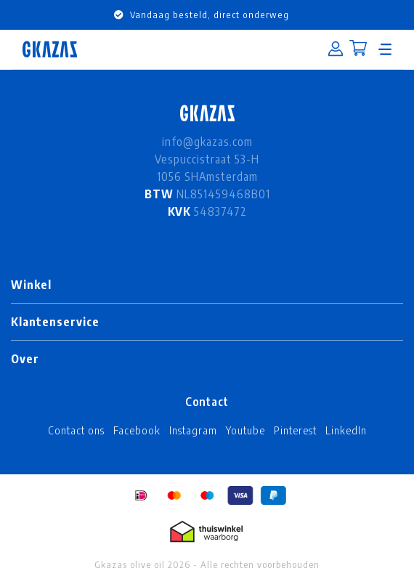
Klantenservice (55, 322)
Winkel (31, 284)
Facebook (137, 430)
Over (25, 359)
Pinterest (295, 430)
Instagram (193, 430)
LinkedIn (346, 430)
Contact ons (76, 430)
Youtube (245, 430)
